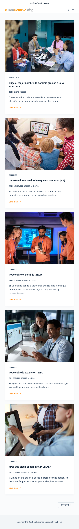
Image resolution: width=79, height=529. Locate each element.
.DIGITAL (33, 472)
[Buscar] (68, 10)
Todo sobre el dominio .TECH (25, 274)
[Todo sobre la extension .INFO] (39, 336)
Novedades (14, 78)
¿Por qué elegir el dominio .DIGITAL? (30, 466)
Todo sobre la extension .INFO (26, 372)
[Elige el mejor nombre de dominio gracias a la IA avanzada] (39, 46)
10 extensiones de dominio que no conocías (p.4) (37, 180)
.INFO (32, 378)
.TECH (33, 280)
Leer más (15, 107)
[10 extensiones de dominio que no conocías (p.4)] (39, 144)
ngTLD (36, 186)
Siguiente (66, 505)
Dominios (13, 175)
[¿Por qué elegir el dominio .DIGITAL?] (39, 430)
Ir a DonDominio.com (40, 3)
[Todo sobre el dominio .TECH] (39, 238)
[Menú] (73, 10)
